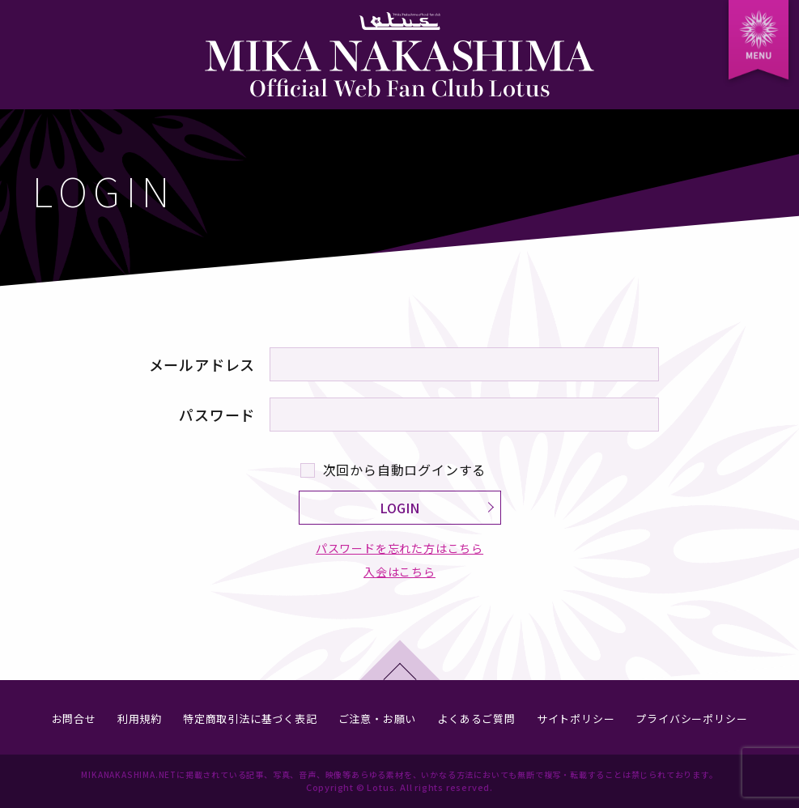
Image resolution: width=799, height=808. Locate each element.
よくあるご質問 (476, 718)
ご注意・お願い (377, 718)
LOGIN (399, 507)
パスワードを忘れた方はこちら (399, 548)
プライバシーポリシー (691, 718)
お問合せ (74, 718)
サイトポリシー (576, 718)
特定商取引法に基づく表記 (250, 718)
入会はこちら (399, 572)
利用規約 (139, 718)
